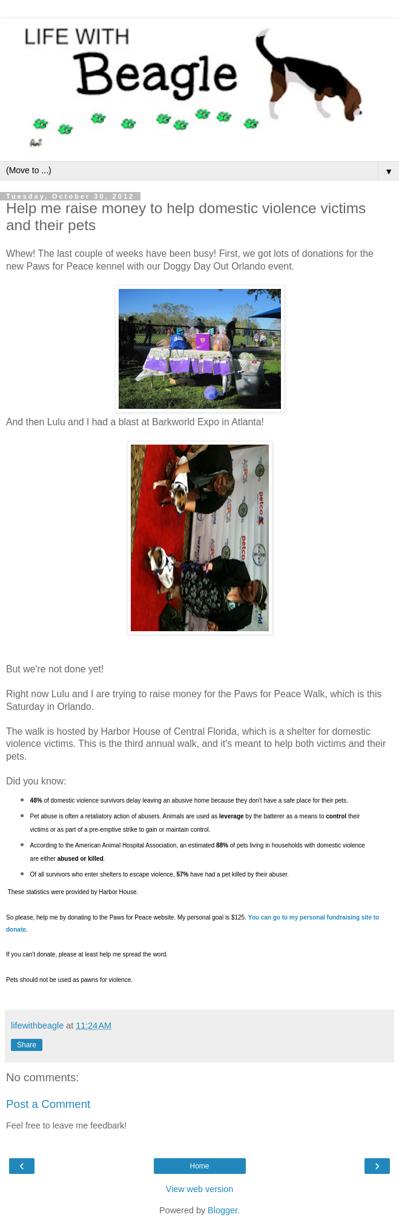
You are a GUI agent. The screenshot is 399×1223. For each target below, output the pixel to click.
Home (199, 1166)
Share (26, 1045)
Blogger (222, 1210)
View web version (200, 1189)
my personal (308, 917)
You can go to (268, 917)
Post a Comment (48, 1104)
